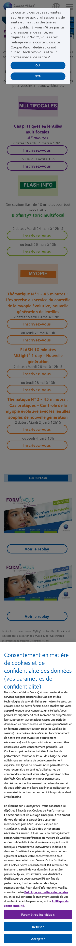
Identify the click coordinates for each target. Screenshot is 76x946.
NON (38, 76)
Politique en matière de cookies (46, 892)
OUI (38, 65)
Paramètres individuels (38, 914)
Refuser (38, 926)
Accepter (38, 938)
